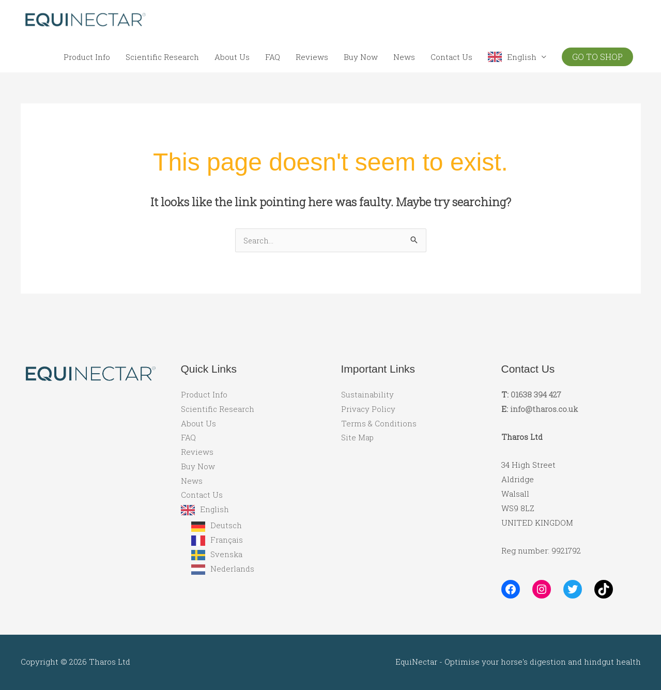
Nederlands (232, 569)
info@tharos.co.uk (544, 409)
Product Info (87, 57)
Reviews (312, 57)
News (404, 57)
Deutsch (226, 526)
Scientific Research (162, 57)
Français (226, 540)
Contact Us (451, 57)
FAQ (272, 57)
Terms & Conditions (379, 423)
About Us (232, 57)
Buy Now (361, 57)
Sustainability (367, 394)
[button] (597, 57)
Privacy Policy (368, 409)
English (521, 57)
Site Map (357, 438)
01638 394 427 (536, 394)
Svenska (226, 554)
